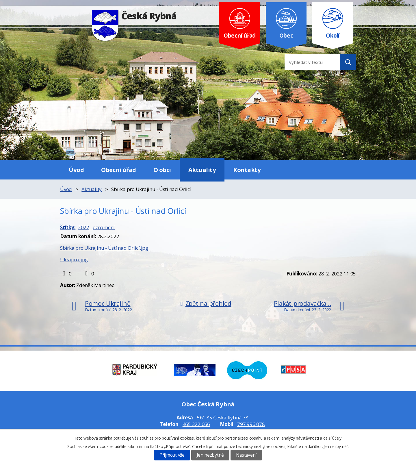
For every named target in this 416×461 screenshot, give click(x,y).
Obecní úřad (118, 170)
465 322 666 (196, 424)
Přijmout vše (172, 455)
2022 (83, 227)
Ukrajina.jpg (74, 259)
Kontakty (247, 170)
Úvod (76, 170)
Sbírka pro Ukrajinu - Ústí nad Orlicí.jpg (104, 248)
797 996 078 (251, 424)
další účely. (332, 438)
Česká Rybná (134, 16)
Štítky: (67, 227)
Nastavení (246, 455)
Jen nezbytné (210, 455)
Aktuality (202, 170)
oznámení (104, 227)
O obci (162, 170)
